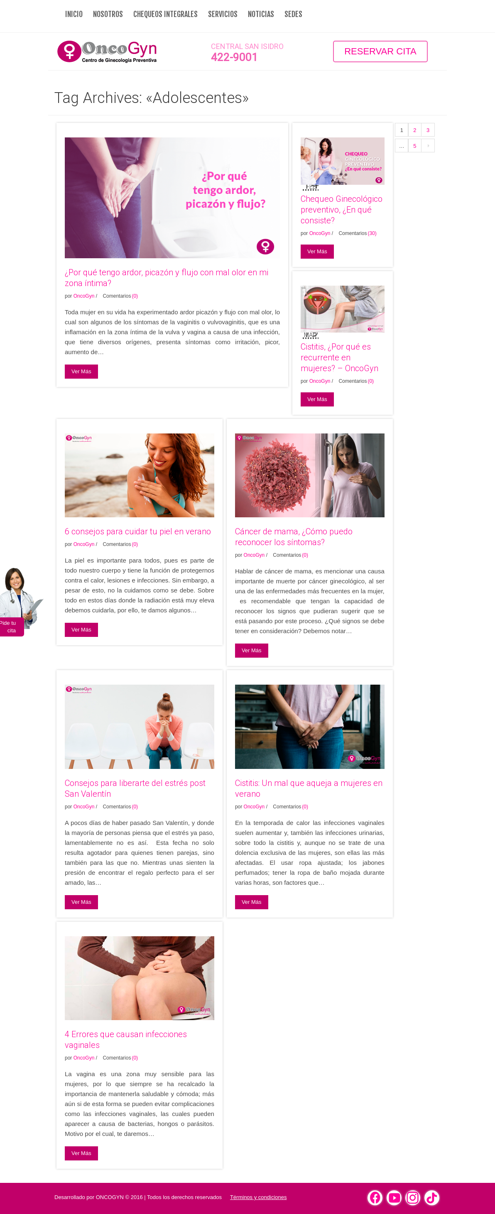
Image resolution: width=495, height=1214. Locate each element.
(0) (135, 296)
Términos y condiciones (258, 1197)
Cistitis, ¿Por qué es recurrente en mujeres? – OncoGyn (339, 357)
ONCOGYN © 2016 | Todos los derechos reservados (159, 1197)
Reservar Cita (380, 51)
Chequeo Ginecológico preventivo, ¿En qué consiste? (341, 209)
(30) (372, 233)
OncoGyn (84, 296)
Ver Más (81, 371)
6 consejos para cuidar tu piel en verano (138, 531)
